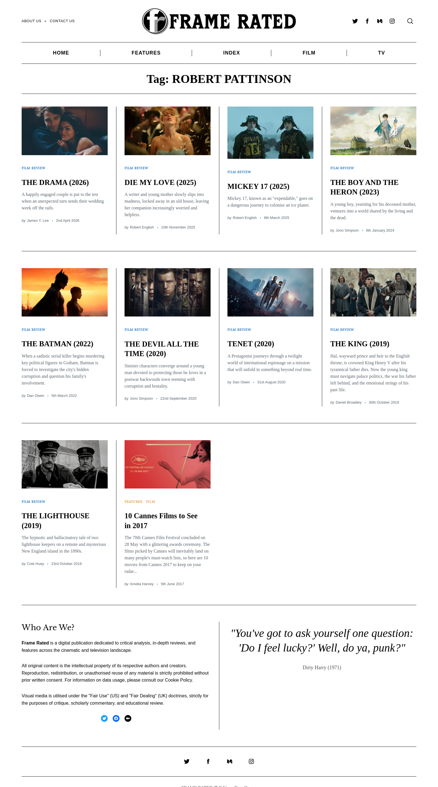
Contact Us (62, 21)
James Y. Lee (38, 216)
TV (381, 53)
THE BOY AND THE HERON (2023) (369, 183)
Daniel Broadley (349, 394)
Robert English (142, 223)
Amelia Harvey (142, 572)
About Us (31, 21)
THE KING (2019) (363, 335)
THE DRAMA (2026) (60, 178)
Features (146, 53)
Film (308, 53)
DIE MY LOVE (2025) (165, 178)
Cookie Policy (178, 668)
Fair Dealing (143, 684)
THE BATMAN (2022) (62, 335)
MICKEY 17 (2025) (262, 182)
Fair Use (98, 684)
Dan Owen (35, 388)
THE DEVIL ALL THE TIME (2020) (167, 340)
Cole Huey (35, 552)
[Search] (410, 21)
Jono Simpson (347, 226)
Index (231, 53)
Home (61, 53)
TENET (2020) (254, 335)
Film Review (35, 166)
